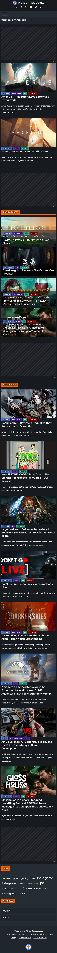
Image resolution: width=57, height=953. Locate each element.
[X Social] (16, 7)
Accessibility (25, 937)
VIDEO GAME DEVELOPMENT (19, 738)
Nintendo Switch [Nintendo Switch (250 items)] (33, 884)
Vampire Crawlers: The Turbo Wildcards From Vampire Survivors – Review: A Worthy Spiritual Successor (26, 301)
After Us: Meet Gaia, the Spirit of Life (24, 151)
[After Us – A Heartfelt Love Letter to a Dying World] (28, 77)
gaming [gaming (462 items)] (24, 878)
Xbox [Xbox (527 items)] (22, 893)
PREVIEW (30, 581)
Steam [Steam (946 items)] (27, 888)
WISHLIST (25, 148)
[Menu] (4, 14)
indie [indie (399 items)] (33, 878)
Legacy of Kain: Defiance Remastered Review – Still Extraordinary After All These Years (28, 532)
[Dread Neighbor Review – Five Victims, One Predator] (28, 261)
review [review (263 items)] (18, 889)
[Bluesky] (35, 7)
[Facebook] (21, 7)
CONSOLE (6, 93)
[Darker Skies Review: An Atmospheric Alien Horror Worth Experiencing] (28, 616)
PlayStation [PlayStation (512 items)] (8, 888)
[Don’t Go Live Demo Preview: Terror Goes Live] (28, 565)
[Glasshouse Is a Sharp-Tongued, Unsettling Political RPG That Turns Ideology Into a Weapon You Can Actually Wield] (28, 780)
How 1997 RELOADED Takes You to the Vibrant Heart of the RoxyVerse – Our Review (25, 478)
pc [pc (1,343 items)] (42, 883)
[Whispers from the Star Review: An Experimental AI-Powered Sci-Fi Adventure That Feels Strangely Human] (28, 668)
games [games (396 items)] (16, 878)
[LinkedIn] (40, 7)
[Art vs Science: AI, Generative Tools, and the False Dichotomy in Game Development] (28, 722)
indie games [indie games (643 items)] (9, 883)
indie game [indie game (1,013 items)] (45, 878)
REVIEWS (33, 93)
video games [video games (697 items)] (9, 893)
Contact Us (23, 934)
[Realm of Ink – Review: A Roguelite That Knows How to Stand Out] (28, 403)
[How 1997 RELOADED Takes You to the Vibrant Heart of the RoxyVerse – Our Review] (28, 455)
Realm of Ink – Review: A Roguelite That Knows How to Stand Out (26, 424)
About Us (11, 934)
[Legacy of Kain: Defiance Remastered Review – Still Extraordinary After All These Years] (28, 510)
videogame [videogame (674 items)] (40, 888)
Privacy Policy (37, 934)
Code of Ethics (40, 937)
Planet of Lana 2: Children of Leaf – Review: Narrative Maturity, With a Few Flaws (26, 240)
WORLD (6, 911)
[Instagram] (26, 7)
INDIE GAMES (16, 93)
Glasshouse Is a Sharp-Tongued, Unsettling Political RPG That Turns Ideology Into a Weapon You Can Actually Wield (27, 329)
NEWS (16, 148)
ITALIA (6, 918)
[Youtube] (30, 7)
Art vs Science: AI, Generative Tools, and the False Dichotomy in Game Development (26, 745)
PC (25, 93)
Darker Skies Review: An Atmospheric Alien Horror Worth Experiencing (25, 637)
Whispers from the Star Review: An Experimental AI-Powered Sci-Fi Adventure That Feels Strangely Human (26, 690)
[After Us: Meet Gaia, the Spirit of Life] (28, 132)
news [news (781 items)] (22, 883)
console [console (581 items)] (6, 878)
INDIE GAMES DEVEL (31, 2)
